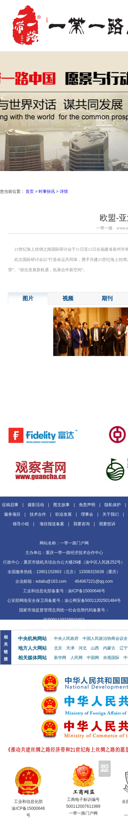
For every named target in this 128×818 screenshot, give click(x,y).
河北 (83, 648)
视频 (67, 298)
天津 (70, 648)
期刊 (107, 298)
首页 (30, 191)
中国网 (93, 657)
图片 (28, 298)
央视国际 (111, 657)
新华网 (60, 657)
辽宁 (123, 648)
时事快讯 (47, 191)
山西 (95, 648)
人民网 (76, 657)
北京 (58, 648)
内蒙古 (109, 648)
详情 (64, 191)
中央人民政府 (66, 638)
